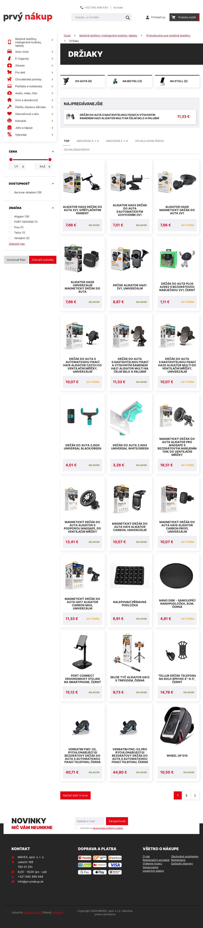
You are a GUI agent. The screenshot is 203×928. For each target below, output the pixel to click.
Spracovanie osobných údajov (153, 877)
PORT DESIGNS (26, 221)
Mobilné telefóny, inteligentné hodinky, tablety (108, 35)
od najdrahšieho (77, 149)
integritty (57, 921)
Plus (18, 227)
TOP (66, 141)
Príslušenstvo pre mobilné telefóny (168, 35)
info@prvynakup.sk (30, 890)
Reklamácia (178, 868)
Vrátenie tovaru (152, 872)
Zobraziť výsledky (43, 259)
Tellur (19, 232)
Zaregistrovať (117, 829)
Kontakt (118, 7)
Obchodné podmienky (185, 865)
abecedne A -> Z (88, 141)
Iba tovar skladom (27, 192)
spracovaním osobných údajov (108, 836)
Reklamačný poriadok (156, 868)
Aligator (21, 216)
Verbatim (21, 238)
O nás (146, 865)
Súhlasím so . (102, 836)
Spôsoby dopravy (182, 872)
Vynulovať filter (16, 259)
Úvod (67, 35)
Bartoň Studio (32, 921)
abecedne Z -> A (117, 141)
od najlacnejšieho (149, 141)
